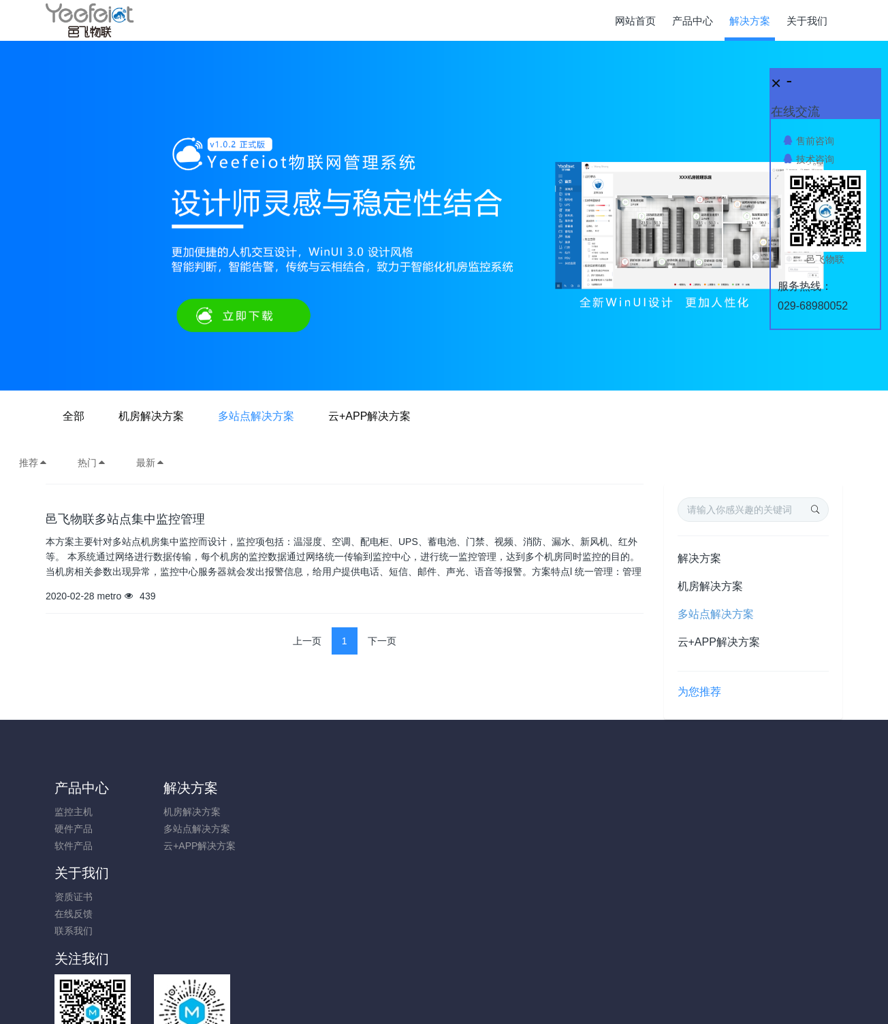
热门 (92, 462)
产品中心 (81, 787)
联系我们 (273, 845)
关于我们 (281, 787)
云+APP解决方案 (576, 416)
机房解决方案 (358, 416)
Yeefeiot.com (519, 994)
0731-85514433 (709, 819)
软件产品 (73, 845)
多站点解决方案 (463, 416)
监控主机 (73, 811)
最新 (150, 462)
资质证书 (273, 811)
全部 (280, 416)
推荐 (33, 462)
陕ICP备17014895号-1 (544, 960)
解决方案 (699, 558)
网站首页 (635, 21)
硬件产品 (73, 828)
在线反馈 (273, 828)
